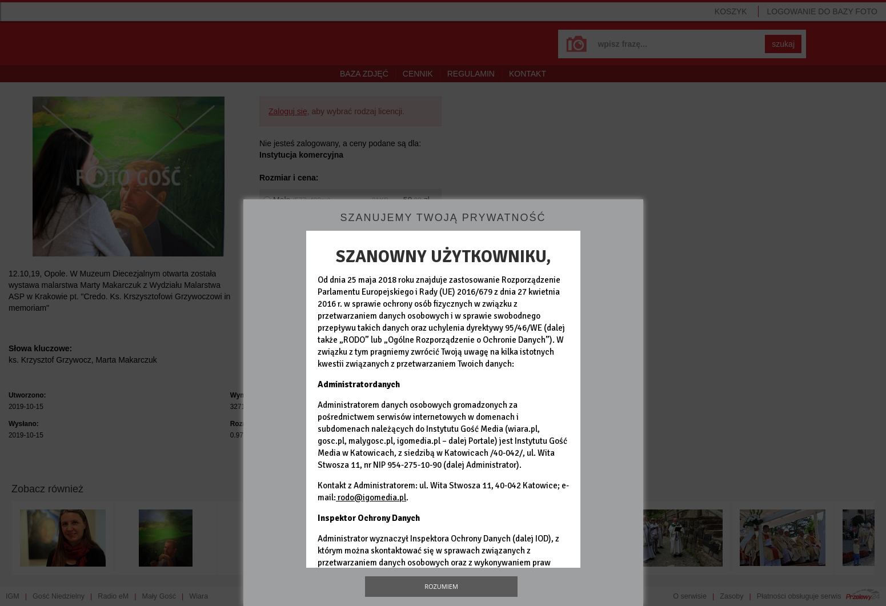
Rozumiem (441, 586)
